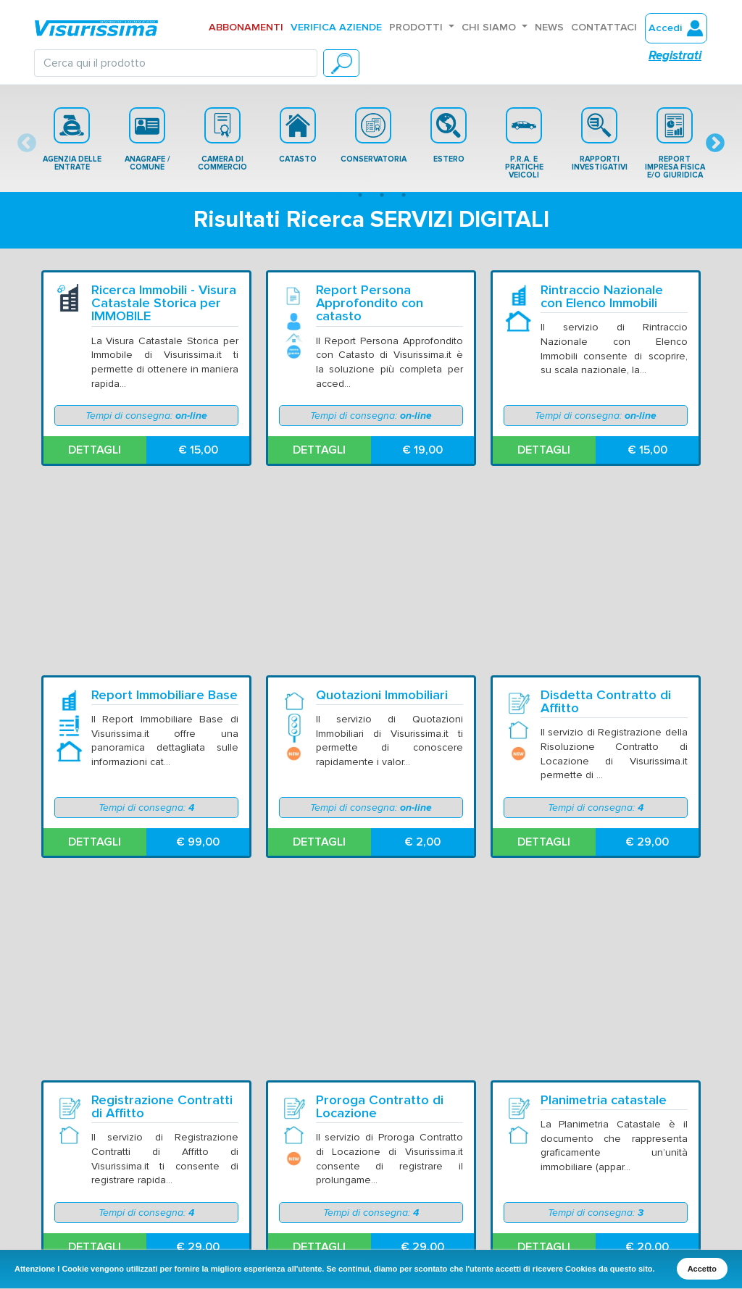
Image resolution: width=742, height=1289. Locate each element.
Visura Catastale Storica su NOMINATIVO (389, 901)
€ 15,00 (198, 450)
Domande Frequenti (139, 1185)
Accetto (702, 1268)
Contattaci (604, 27)
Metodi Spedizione (366, 1185)
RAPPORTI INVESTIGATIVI (600, 139)
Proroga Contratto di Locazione (379, 704)
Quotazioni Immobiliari (382, 499)
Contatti (111, 1169)
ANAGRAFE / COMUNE (147, 139)
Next (715, 143)
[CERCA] (341, 63)
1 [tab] (338, 195)
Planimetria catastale (604, 697)
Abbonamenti (246, 27)
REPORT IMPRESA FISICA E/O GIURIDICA (675, 143)
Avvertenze (349, 1153)
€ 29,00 (647, 647)
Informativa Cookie (577, 1169)
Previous (27, 143)
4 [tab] (403, 195)
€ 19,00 (422, 450)
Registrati (675, 55)
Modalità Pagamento (371, 1202)
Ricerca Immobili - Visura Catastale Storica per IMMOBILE (163, 303)
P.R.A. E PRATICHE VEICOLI (524, 143)
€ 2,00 (422, 647)
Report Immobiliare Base (164, 499)
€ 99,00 (198, 647)
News (549, 27)
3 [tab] (382, 195)
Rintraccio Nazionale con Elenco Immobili (602, 296)
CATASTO (298, 135)
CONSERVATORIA (374, 135)
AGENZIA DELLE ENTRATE (72, 139)
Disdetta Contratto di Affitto (606, 506)
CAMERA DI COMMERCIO (222, 139)
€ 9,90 (198, 1041)
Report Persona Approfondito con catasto (369, 303)
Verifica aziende (336, 27)
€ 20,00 (647, 844)
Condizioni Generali (368, 1169)
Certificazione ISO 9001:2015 (603, 1185)
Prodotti (417, 27)
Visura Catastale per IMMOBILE (153, 901)
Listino (106, 1202)
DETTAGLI (94, 450)
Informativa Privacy (577, 1153)
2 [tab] (360, 195)
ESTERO (448, 135)
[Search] (175, 63)
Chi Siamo (490, 27)
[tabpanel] (71, 139)
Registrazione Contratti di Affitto (162, 704)
